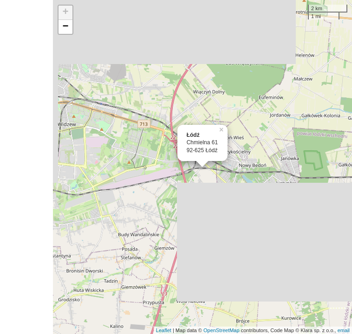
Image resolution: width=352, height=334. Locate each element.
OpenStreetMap (221, 330)
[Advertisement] (26, 167)
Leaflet (163, 330)
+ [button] (66, 12)
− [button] (66, 27)
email (344, 330)
